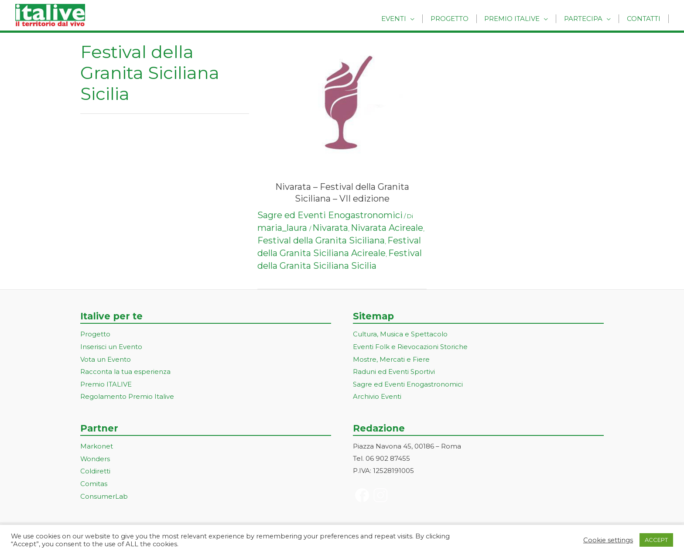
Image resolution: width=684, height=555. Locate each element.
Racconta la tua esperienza (125, 371)
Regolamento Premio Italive (127, 395)
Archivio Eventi (377, 395)
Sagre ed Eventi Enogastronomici (330, 215)
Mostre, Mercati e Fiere (391, 358)
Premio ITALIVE (106, 383)
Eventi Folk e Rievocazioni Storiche (410, 346)
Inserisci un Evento (111, 346)
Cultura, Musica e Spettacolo (400, 334)
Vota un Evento (105, 358)
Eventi (405, 18)
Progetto (458, 18)
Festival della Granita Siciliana (321, 240)
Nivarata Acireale (387, 228)
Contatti (645, 18)
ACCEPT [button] (656, 539)
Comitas (93, 481)
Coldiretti (95, 469)
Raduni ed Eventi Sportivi (394, 371)
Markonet (96, 444)
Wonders (95, 456)
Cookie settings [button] (608, 540)
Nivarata (330, 228)
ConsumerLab (104, 493)
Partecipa (587, 18)
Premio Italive (518, 18)
